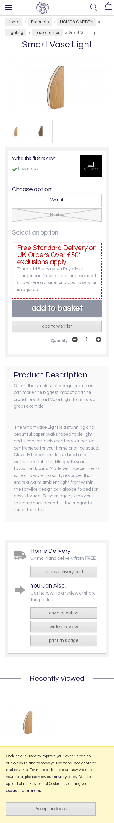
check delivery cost (63, 572)
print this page (63, 640)
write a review (64, 627)
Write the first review (33, 158)
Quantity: (59, 341)
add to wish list (57, 326)
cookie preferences (23, 790)
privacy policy (65, 777)
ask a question (63, 613)
